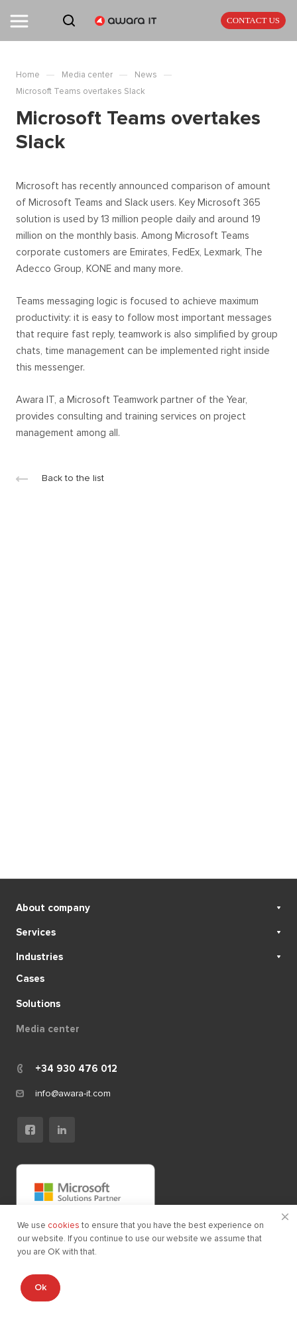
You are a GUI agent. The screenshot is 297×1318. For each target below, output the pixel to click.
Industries (39, 957)
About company (53, 908)
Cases (30, 979)
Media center (48, 1029)
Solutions (38, 1004)
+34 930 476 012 (76, 1069)
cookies (65, 1225)
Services (36, 932)
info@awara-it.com (73, 1093)
